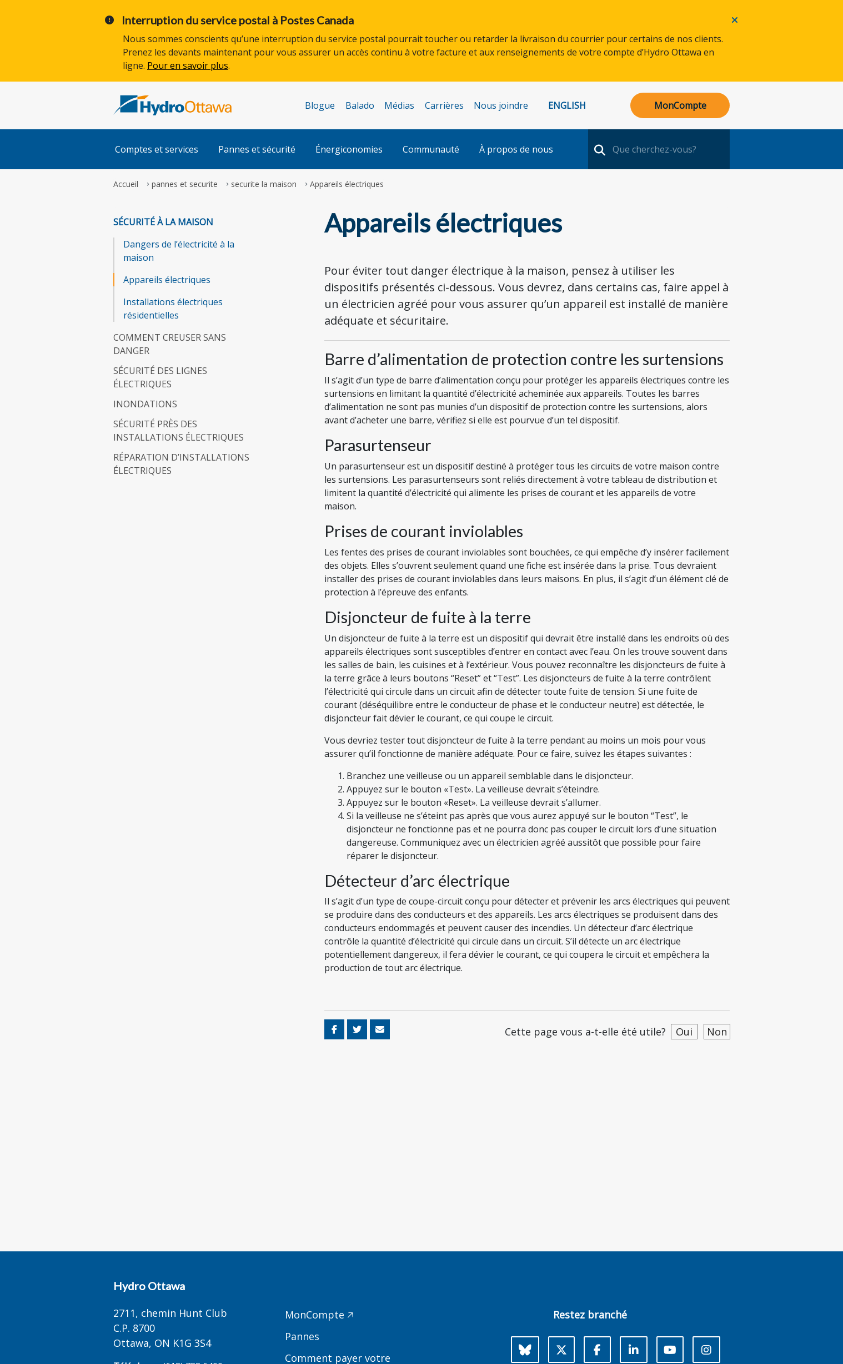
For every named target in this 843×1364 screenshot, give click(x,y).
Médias (399, 105)
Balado (359, 105)
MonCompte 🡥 (319, 1314)
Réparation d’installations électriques (181, 464)
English (567, 105)
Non (717, 1031)
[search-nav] (598, 149)
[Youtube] (670, 1349)
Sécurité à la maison (163, 222)
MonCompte (680, 105)
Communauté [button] (431, 149)
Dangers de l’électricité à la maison (178, 251)
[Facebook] (597, 1349)
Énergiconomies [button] (349, 149)
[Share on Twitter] (357, 1029)
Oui (684, 1031)
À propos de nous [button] (516, 149)
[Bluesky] (525, 1349)
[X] (561, 1349)
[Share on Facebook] (334, 1029)
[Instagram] (706, 1349)
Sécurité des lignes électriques (160, 377)
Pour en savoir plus (187, 65)
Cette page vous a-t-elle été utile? (585, 1031)
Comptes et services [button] (156, 149)
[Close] (734, 20)
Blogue (320, 105)
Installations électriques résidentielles (173, 308)
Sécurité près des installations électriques (178, 430)
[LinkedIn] (634, 1349)
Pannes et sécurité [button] (256, 149)
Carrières (444, 105)
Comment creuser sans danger (169, 344)
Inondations (145, 404)
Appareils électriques (166, 280)
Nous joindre (501, 105)
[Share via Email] (380, 1029)
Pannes (302, 1336)
